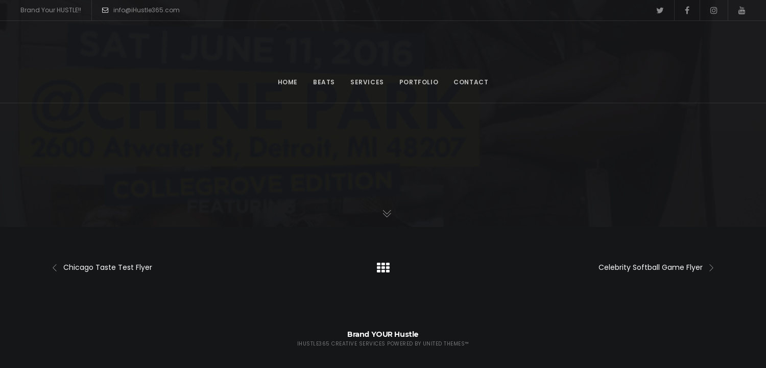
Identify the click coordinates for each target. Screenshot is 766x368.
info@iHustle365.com (141, 10)
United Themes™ (446, 344)
